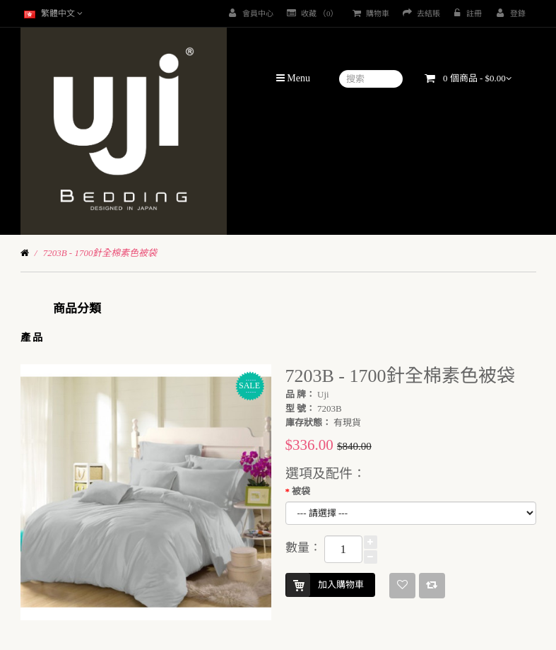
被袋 (301, 491)
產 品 (31, 337)
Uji (323, 394)
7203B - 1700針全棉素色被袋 (100, 253)
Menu (293, 78)
